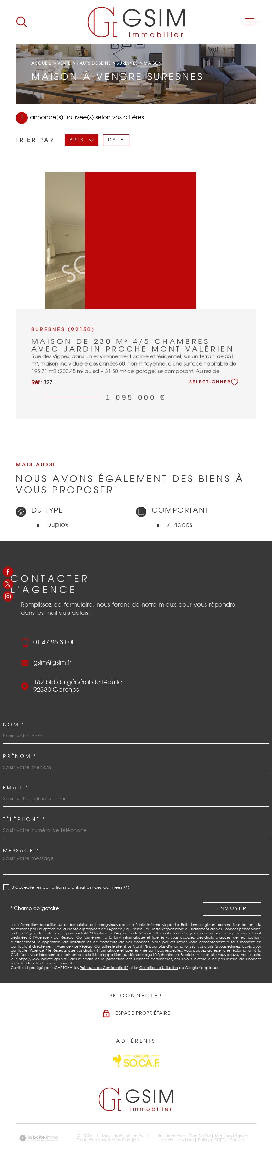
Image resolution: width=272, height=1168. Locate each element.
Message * (21, 850)
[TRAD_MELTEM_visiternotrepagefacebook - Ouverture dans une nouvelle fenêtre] (8, 571)
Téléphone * (24, 819)
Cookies (237, 1140)
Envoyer (232, 908)
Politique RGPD (211, 1140)
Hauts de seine (94, 63)
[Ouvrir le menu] (250, 22)
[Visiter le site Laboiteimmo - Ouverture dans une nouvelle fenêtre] (38, 1138)
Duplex (57, 525)
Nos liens (185, 1140)
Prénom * (20, 756)
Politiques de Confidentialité (104, 968)
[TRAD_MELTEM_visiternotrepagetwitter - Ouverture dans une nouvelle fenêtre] (8, 584)
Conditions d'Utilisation (158, 968)
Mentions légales (231, 1136)
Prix (81, 140)
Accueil (41, 63)
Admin (167, 1140)
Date (116, 140)
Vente (63, 63)
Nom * (14, 724)
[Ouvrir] (21, 22)
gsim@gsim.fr (52, 663)
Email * (16, 787)
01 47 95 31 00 (54, 642)
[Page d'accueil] (136, 22)
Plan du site (200, 1136)
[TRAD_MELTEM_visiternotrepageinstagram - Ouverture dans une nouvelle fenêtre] (8, 596)
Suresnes (127, 63)
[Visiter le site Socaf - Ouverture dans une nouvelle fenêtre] (136, 1061)
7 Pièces (179, 525)
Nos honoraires (171, 1136)
